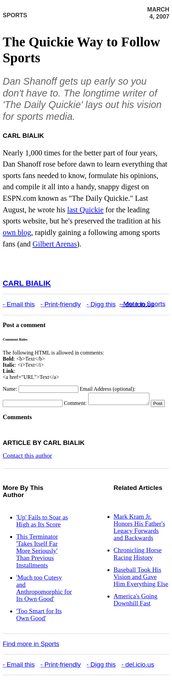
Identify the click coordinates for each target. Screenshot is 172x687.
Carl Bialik (27, 283)
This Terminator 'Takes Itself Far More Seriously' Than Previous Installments (37, 560)
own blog (17, 232)
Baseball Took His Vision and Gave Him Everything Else (141, 586)
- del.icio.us (137, 673)
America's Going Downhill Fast (135, 609)
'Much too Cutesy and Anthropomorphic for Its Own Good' (44, 597)
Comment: (75, 405)
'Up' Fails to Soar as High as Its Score (42, 530)
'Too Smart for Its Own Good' (39, 624)
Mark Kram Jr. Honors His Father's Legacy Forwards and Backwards (139, 536)
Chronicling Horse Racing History (138, 563)
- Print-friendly (61, 304)
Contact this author (27, 464)
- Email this (19, 304)
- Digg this (101, 304)
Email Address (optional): (108, 389)
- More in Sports (142, 303)
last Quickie (85, 210)
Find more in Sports (31, 653)
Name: (10, 389)
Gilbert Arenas (54, 244)
